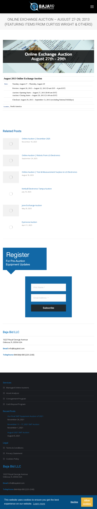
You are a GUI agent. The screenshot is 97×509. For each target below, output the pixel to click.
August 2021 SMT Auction (18, 432)
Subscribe (48, 308)
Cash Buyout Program (15, 404)
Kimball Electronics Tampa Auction (37, 188)
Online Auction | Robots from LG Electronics (41, 155)
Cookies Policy (12, 459)
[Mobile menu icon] (92, 7)
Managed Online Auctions (17, 387)
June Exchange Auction (32, 205)
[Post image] (11, 144)
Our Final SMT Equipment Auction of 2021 (25, 416)
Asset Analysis (12, 393)
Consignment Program (16, 398)
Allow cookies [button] (87, 502)
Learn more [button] (39, 503)
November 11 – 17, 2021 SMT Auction (23, 424)
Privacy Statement (14, 453)
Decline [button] (74, 502)
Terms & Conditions (14, 447)
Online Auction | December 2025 (36, 138)
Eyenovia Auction (29, 222)
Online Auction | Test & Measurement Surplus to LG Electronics (49, 172)
